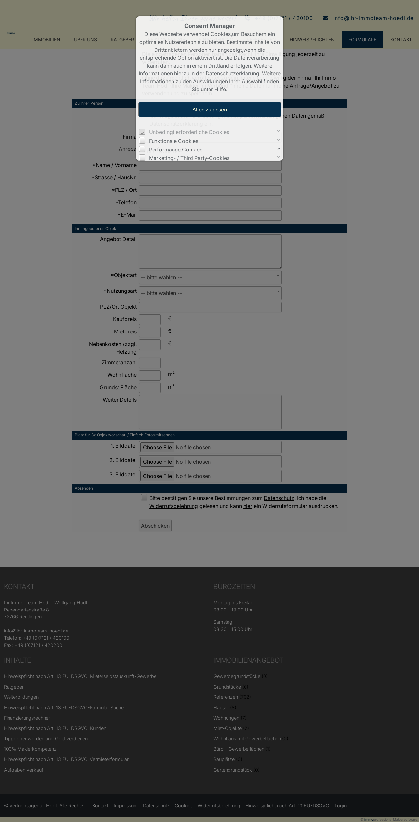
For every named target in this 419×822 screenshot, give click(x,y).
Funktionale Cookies (173, 141)
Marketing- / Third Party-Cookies (189, 158)
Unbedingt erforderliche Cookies (189, 132)
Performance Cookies (175, 149)
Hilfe (220, 89)
